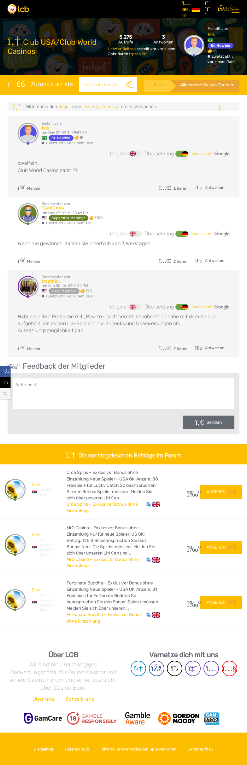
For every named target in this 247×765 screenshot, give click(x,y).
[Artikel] (184, 9)
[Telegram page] (138, 668)
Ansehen (221, 491)
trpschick (137, 54)
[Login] (221, 9)
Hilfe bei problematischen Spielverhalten (139, 748)
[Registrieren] (208, 9)
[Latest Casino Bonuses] (18, 8)
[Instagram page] (211, 668)
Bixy (36, 484)
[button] (153, 504)
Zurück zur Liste (40, 84)
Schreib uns (80, 699)
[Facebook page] (156, 668)
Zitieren (173, 188)
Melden (29, 188)
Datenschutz (76, 748)
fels (211, 34)
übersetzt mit (210, 154)
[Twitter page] (174, 668)
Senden (214, 422)
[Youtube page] (229, 668)
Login (64, 106)
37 (191, 492)
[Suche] (129, 84)
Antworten (214, 187)
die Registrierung (101, 106)
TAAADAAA (53, 208)
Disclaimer (43, 748)
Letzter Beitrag (122, 49)
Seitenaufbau (201, 748)
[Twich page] (193, 668)
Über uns (43, 699)
